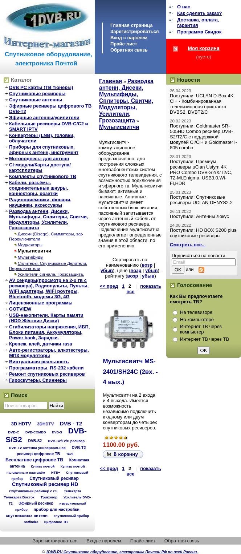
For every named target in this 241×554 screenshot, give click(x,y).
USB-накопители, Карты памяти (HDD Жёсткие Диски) (46, 317)
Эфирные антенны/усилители (44, 117)
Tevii (69, 454)
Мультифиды (31, 257)
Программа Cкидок (199, 32)
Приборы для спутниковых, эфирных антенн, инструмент (43, 149)
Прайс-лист (123, 43)
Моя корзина (204, 48)
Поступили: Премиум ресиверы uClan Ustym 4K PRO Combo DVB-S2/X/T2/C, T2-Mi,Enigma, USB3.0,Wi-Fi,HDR (201, 172)
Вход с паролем (128, 37)
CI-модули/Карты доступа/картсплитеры (40, 167)
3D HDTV (21, 423)
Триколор (49, 497)
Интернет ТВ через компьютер (201, 329)
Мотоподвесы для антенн (39, 158)
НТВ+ (55, 472)
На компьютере (197, 319)
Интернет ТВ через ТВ (204, 339)
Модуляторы (30, 244)
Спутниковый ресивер (54, 478)
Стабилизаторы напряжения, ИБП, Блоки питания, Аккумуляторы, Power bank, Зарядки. (49, 332)
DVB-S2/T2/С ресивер (66, 441)
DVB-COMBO (35, 432)
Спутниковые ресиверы (37, 93)
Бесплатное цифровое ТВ (34, 459)
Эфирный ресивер (36, 503)
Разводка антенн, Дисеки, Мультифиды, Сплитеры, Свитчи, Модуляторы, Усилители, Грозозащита (48, 219)
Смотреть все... (188, 244)
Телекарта (72, 491)
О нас (183, 6)
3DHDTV (45, 424)
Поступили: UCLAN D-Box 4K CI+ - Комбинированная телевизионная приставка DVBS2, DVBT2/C (201, 104)
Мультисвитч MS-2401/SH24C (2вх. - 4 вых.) (130, 371)
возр (147, 265)
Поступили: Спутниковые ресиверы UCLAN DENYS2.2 (201, 199)
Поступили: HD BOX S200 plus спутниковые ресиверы (203, 232)
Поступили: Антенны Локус (199, 216)
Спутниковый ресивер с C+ (33, 491)
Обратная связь (129, 50)
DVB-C (13, 432)
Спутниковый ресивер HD (45, 484)
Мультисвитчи (34, 251)
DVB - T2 (71, 423)
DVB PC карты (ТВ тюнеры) (41, 87)
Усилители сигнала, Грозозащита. (51, 274)
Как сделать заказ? (199, 13)
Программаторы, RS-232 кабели (46, 368)
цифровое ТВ (56, 522)
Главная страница (131, 25)
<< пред (109, 286)
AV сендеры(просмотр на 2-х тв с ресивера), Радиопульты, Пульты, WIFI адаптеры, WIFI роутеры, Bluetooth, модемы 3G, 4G (49, 288)
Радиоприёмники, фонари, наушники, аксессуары (40, 202)
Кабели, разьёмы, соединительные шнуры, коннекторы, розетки (38, 188)
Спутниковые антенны (35, 99)
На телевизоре (196, 312)
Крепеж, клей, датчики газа (40, 344)
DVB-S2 (35, 441)
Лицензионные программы (41, 303)
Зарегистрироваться (134, 31)
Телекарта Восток (19, 497)
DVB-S (57, 432)
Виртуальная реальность (39, 361)
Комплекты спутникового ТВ (42, 176)
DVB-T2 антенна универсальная (37, 448)
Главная (110, 81)
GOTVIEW (20, 309)
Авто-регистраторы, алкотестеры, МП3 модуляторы (49, 352)
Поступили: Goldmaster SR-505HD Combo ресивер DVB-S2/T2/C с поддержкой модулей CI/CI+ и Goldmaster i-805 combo (203, 136)
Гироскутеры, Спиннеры (38, 380)
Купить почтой (42, 466)
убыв (107, 270)
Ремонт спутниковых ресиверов (47, 374)
